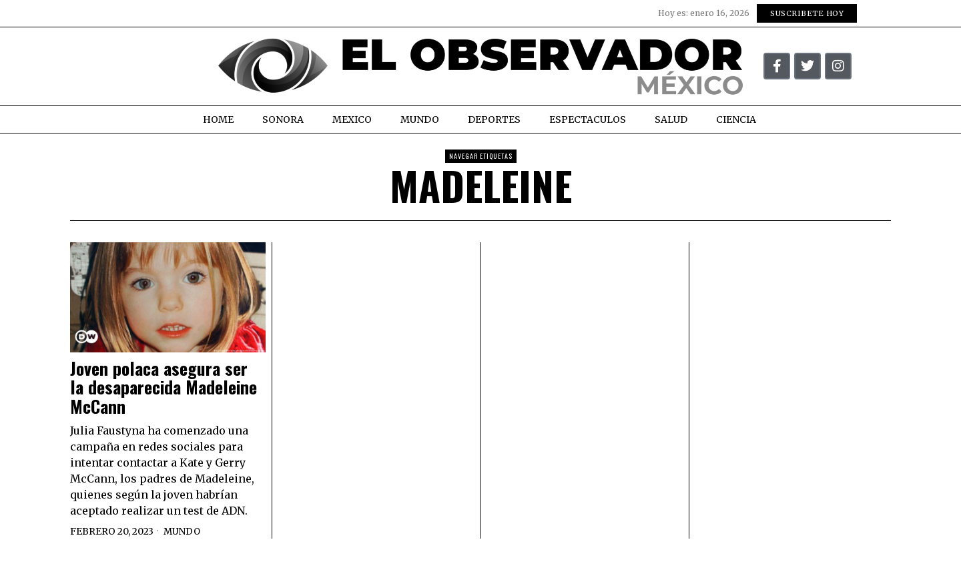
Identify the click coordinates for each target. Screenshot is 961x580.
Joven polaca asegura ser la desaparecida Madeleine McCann (163, 387)
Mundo (183, 531)
